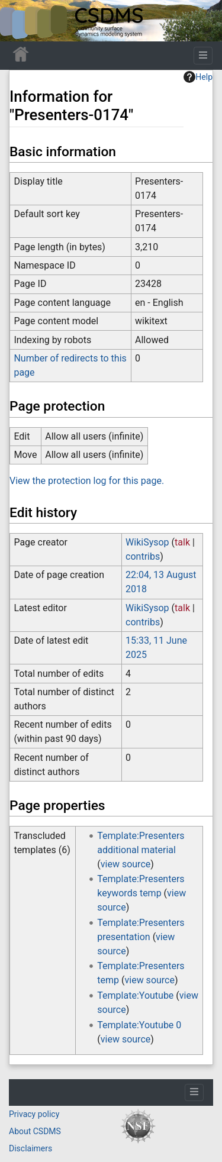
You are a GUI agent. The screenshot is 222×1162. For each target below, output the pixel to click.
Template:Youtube (135, 995)
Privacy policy (34, 1114)
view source (125, 864)
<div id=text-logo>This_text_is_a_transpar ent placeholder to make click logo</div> (18, 21)
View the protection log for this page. (86, 480)
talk (182, 542)
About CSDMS (35, 1131)
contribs (143, 556)
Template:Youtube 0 (139, 1025)
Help (198, 77)
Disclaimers (30, 1148)
